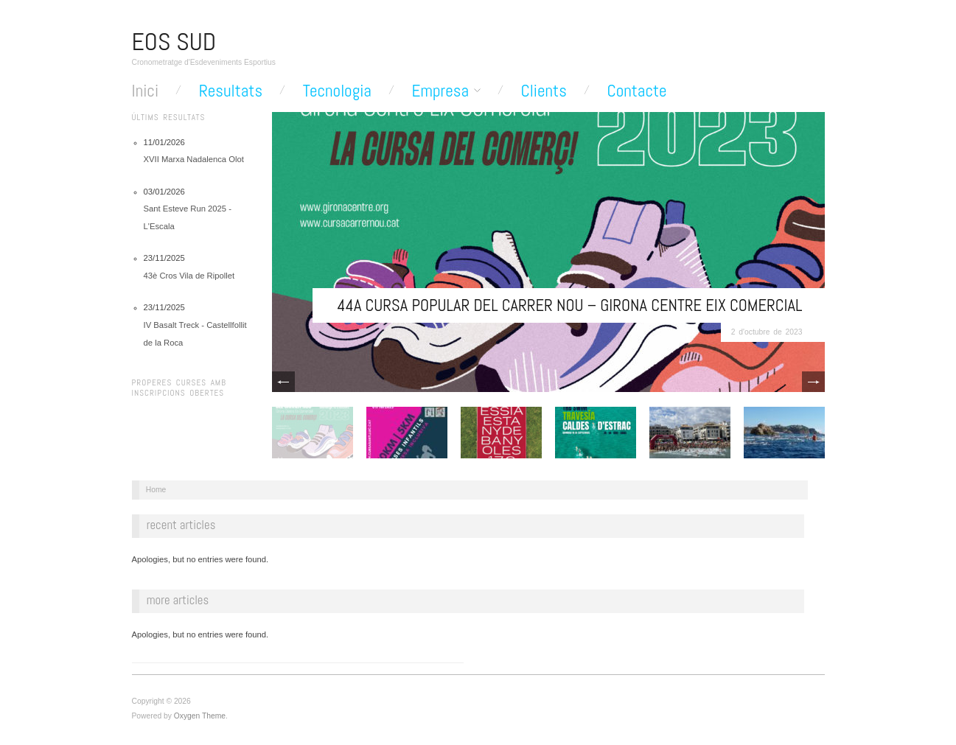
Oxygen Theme (200, 716)
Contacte (636, 91)
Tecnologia (337, 91)
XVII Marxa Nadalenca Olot (194, 159)
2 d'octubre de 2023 (767, 332)
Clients (544, 91)
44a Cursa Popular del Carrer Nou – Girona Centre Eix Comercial (569, 305)
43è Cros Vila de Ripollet (189, 275)
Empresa (440, 91)
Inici (145, 91)
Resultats (230, 91)
